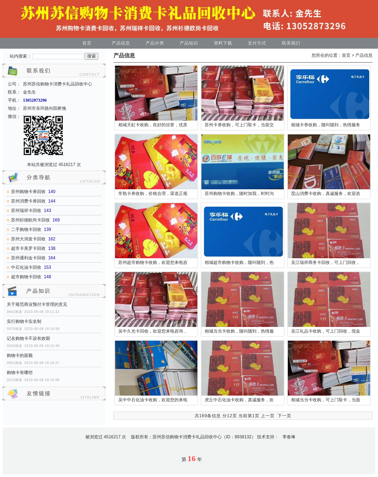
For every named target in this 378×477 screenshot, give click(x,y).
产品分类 (155, 43)
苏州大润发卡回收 (28, 239)
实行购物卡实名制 (24, 321)
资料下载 (223, 43)
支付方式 (257, 43)
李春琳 (288, 437)
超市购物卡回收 (26, 276)
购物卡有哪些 (20, 372)
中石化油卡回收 (26, 267)
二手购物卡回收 (26, 229)
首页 (87, 43)
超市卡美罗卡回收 (28, 248)
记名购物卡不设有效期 (28, 338)
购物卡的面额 (20, 355)
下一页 (284, 415)
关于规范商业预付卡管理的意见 (37, 304)
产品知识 (189, 43)
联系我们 (291, 43)
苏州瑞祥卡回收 (26, 210)
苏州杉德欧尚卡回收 (30, 220)
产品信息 (121, 43)
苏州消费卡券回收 (28, 201)
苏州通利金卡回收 (28, 258)
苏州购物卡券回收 (28, 191)
